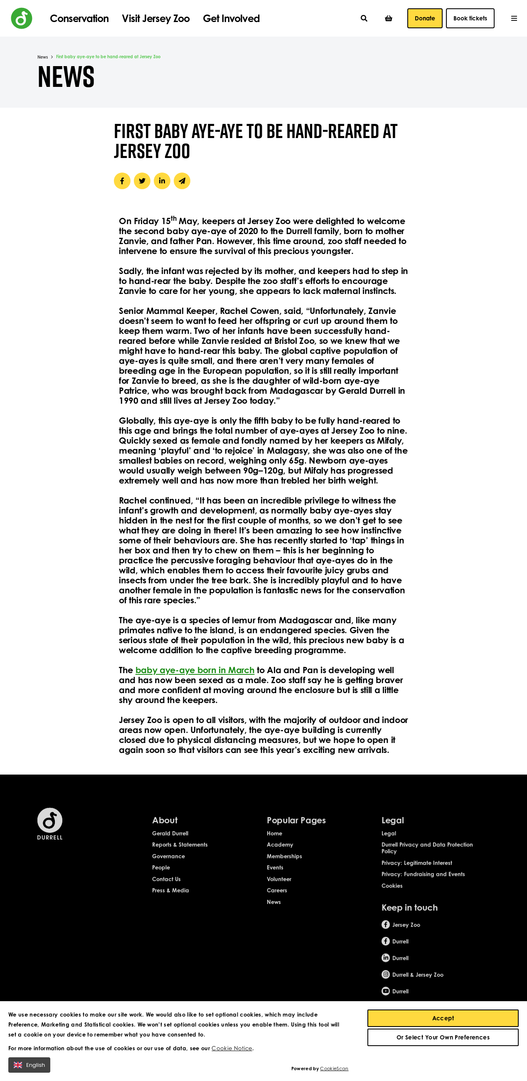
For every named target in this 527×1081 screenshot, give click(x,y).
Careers (277, 900)
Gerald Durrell (170, 842)
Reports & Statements (180, 854)
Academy (280, 854)
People (161, 877)
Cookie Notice (232, 1049)
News (42, 56)
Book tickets (470, 18)
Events (275, 877)
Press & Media (170, 900)
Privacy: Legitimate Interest (417, 872)
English (29, 1067)
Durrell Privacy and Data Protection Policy (427, 857)
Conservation (79, 18)
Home (274, 842)
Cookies (392, 895)
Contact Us (166, 888)
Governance (168, 865)
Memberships (284, 865)
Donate (425, 18)
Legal (389, 842)
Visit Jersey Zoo (156, 18)
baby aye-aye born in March (195, 669)
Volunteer (279, 888)
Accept (443, 1019)
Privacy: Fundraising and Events (423, 884)
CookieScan (334, 1070)
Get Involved (231, 18)
